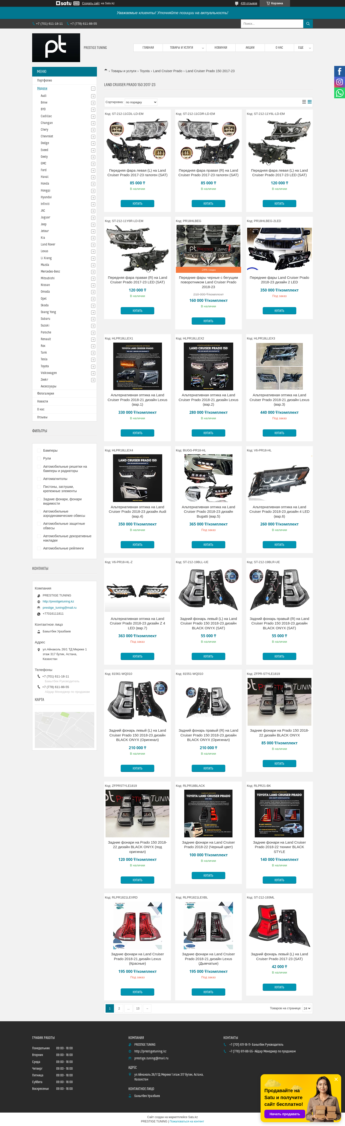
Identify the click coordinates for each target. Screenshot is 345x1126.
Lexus (44, 251)
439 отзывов (249, 3)
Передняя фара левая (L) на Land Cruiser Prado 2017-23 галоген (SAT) (137, 172)
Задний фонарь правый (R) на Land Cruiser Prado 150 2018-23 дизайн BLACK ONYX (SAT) (279, 623)
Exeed (44, 150)
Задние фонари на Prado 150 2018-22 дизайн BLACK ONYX (279, 732)
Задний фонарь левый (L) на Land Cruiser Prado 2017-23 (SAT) (279, 956)
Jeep (44, 224)
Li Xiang (46, 258)
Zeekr (44, 380)
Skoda (45, 305)
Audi (44, 96)
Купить (138, 204)
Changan (47, 123)
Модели (42, 88)
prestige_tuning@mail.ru (60, 607)
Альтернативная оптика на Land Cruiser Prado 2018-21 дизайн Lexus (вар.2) (208, 399)
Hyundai (46, 197)
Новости (42, 401)
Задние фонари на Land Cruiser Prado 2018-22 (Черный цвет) (208, 844)
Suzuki (45, 325)
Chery (44, 130)
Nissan (45, 285)
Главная (148, 48)
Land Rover (48, 244)
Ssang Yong (48, 312)
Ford (44, 170)
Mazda (45, 265)
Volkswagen (49, 373)
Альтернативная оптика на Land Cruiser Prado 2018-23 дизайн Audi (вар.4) (137, 511)
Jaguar (45, 217)
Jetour (45, 231)
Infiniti (45, 204)
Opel (44, 299)
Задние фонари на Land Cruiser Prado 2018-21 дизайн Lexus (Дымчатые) (208, 958)
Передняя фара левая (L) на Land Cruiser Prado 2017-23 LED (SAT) (279, 172)
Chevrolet (47, 136)
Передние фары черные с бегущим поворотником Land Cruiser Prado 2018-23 (208, 282)
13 (137, 1008)
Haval (44, 177)
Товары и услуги (181, 48)
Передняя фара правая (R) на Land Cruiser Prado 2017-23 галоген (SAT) (208, 172)
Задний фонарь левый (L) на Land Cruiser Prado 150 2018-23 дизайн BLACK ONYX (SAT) (208, 623)
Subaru (45, 319)
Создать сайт (91, 3)
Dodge (45, 143)
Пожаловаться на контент (187, 1121)
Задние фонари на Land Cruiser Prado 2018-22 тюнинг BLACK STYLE (279, 847)
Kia (43, 238)
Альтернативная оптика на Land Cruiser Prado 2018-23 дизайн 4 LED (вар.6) (279, 511)
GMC (43, 163)
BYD (43, 109)
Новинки (220, 48)
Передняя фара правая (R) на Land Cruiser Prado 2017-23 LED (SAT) (137, 279)
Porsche (46, 332)
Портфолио (44, 80)
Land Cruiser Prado (167, 71)
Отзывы (42, 417)
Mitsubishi (48, 278)
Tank (44, 353)
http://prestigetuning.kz (58, 601)
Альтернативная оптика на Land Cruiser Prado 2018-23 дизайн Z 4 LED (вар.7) (137, 623)
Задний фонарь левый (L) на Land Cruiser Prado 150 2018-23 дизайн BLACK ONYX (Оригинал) (137, 735)
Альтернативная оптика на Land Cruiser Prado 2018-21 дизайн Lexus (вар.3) (279, 399)
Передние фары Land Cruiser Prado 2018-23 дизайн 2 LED (279, 279)
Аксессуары (48, 386)
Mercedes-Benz (50, 272)
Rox (43, 346)
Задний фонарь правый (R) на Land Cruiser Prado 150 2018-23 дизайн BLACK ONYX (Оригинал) (208, 735)
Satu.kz (193, 1117)
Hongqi (45, 191)
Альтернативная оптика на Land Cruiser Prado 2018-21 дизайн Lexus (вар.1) (137, 399)
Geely (44, 157)
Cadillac (46, 116)
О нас (279, 48)
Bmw (44, 103)
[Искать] (308, 23)
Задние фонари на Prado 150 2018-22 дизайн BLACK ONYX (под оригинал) (137, 847)
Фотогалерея (45, 394)
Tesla (44, 359)
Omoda (45, 292)
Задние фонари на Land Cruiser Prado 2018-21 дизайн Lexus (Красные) (137, 958)
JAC (43, 211)
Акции (250, 48)
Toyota (145, 71)
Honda (45, 184)
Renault (46, 339)
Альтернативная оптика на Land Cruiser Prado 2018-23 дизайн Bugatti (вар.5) (208, 511)
